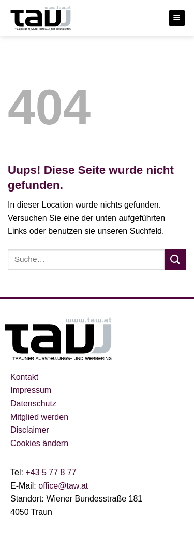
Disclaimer (29, 429)
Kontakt (24, 377)
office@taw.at (63, 485)
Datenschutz (33, 403)
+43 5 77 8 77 (50, 472)
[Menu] (177, 18)
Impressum (30, 390)
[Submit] (175, 259)
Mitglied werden (39, 417)
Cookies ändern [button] (39, 443)
